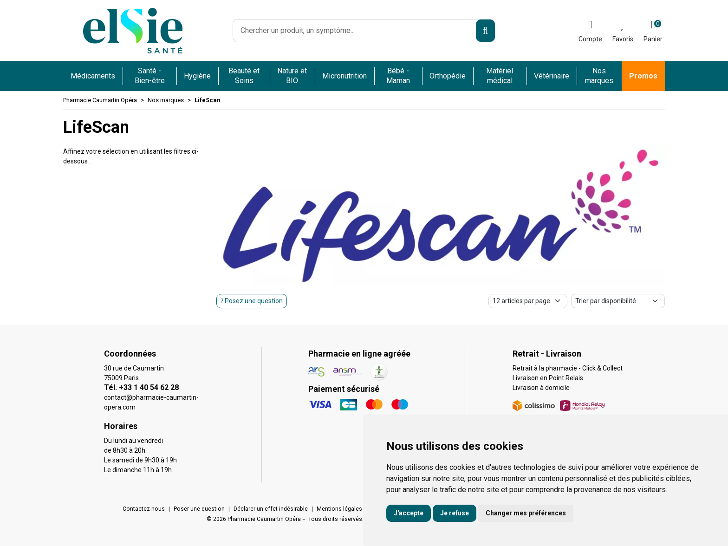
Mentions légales (339, 509)
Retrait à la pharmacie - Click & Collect (568, 368)
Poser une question (199, 509)
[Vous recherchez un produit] (354, 31)
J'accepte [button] (408, 513)
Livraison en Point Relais (548, 378)
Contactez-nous (144, 509)
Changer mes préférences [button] (526, 513)
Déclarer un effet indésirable (271, 509)
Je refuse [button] (454, 513)
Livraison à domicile (541, 387)
